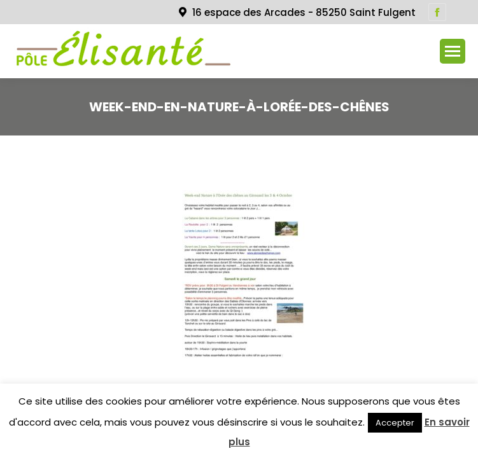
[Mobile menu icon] (452, 51)
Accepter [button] (395, 423)
